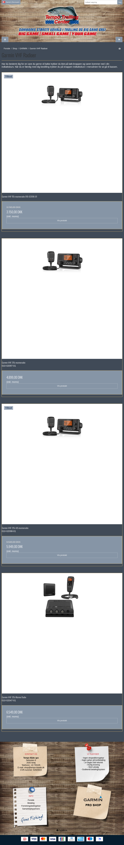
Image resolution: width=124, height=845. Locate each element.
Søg (119, 2)
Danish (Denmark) (11, 2)
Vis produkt (62, 220)
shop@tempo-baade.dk (34, 767)
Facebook (62, 830)
